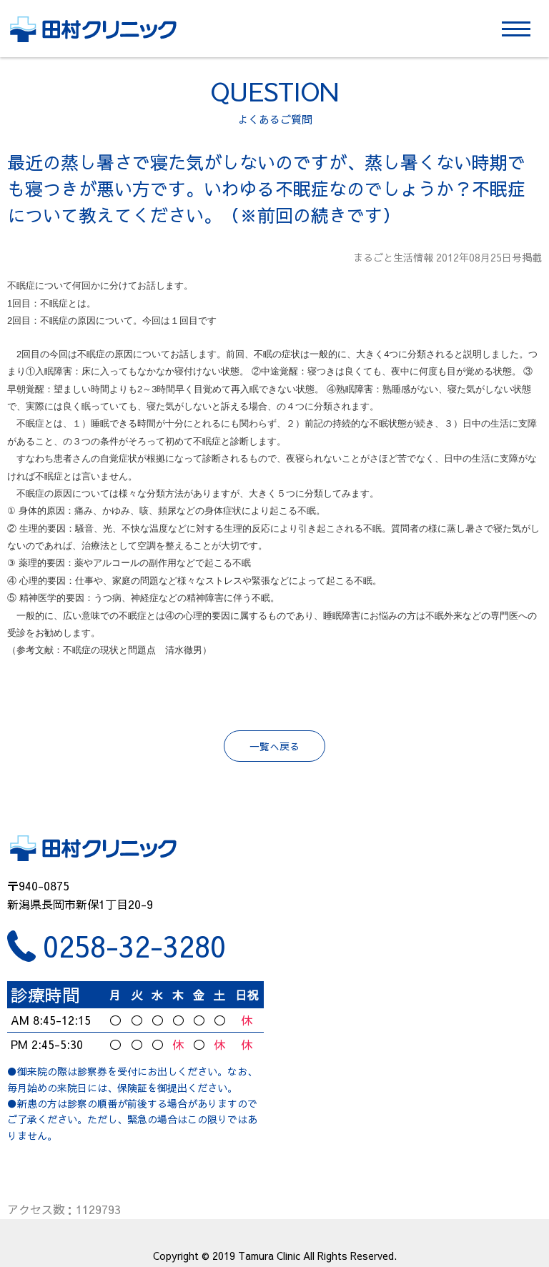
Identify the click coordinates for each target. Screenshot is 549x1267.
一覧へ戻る (274, 746)
